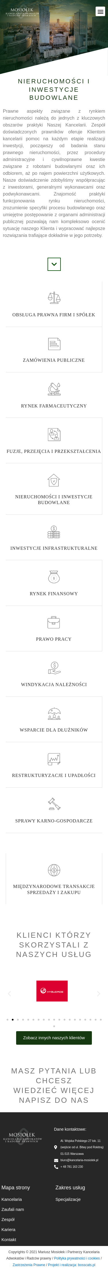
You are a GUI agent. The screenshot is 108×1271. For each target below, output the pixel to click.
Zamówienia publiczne (54, 360)
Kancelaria (11, 1199)
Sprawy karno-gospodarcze (54, 820)
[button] (100, 11)
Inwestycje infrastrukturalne (54, 548)
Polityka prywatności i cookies (77, 1258)
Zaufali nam (12, 1209)
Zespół (7, 1219)
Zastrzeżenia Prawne (29, 1265)
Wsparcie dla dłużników (54, 730)
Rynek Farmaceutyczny (54, 405)
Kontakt (8, 1239)
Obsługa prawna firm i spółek (53, 314)
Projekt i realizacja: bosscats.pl (71, 1265)
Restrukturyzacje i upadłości (54, 775)
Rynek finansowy (54, 593)
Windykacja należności (54, 684)
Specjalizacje (68, 1199)
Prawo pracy (54, 639)
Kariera (8, 1229)
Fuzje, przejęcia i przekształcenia (54, 451)
